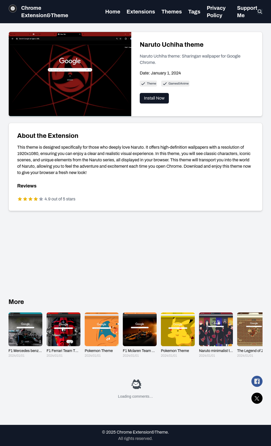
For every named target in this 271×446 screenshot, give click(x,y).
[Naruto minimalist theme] (216, 335)
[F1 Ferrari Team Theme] (63, 335)
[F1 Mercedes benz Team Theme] (25, 335)
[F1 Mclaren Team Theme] (140, 335)
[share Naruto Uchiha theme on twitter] (257, 398)
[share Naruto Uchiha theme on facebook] (257, 381)
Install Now (154, 98)
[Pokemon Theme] (102, 335)
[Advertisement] (135, 254)
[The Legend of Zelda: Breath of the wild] (254, 335)
